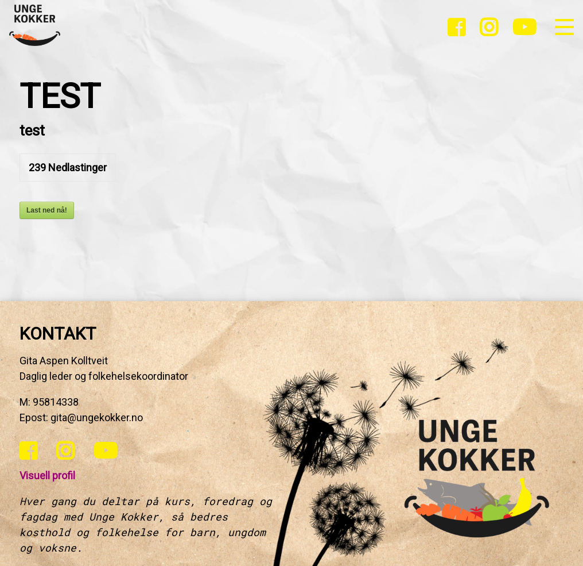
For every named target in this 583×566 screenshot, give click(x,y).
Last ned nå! (46, 210)
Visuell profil (47, 475)
